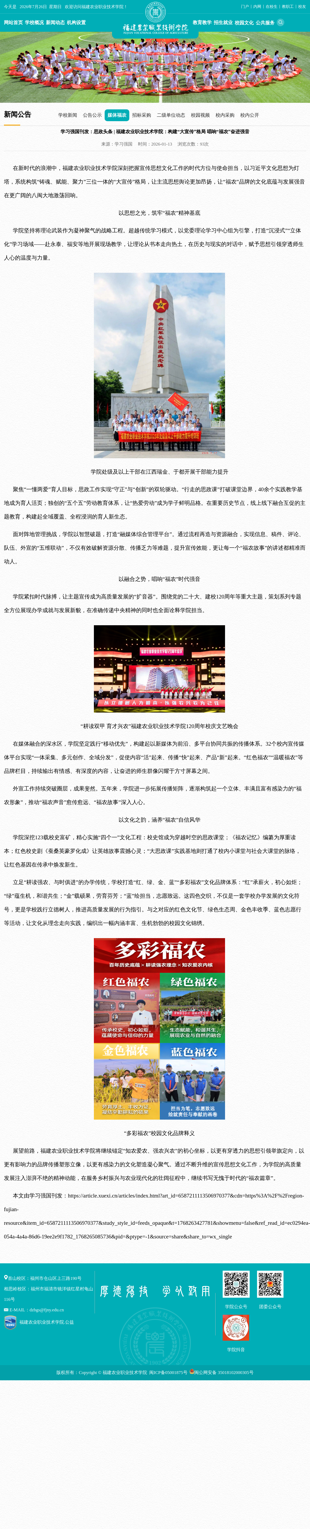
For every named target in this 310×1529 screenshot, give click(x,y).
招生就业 (223, 22)
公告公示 (92, 115)
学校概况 (34, 22)
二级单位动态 (171, 115)
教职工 (288, 6)
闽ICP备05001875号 (169, 1372)
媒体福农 (117, 115)
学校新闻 (67, 115)
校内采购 (225, 115)
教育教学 (202, 22)
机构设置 (76, 22)
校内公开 (249, 115)
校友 (302, 6)
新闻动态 (55, 22)
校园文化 (244, 22)
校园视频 (200, 115)
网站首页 (13, 22)
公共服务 (265, 22)
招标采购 (141, 115)
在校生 (271, 6)
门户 (245, 6)
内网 (257, 6)
